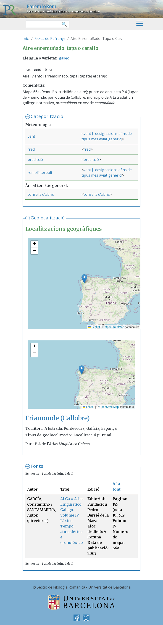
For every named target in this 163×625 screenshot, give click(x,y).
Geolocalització (48, 218)
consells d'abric (41, 194)
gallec (64, 58)
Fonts (37, 466)
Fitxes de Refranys (50, 38)
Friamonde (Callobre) (57, 418)
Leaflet (94, 327)
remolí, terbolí (40, 172)
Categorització (47, 116)
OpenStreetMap (114, 327)
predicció (35, 159)
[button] (84, 278)
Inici (26, 38)
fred (31, 149)
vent (31, 136)
